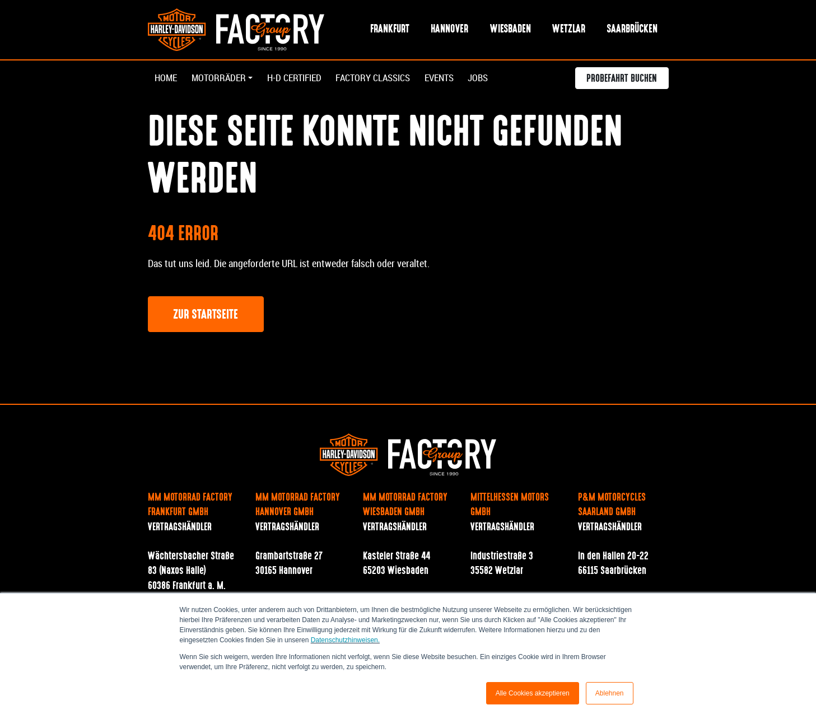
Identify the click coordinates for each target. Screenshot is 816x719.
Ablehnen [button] (609, 693)
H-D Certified (301, 79)
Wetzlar (568, 30)
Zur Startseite (205, 316)
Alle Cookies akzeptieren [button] (533, 693)
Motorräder (221, 79)
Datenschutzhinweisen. (345, 640)
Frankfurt (389, 30)
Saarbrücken (632, 30)
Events (456, 79)
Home (167, 79)
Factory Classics (386, 79)
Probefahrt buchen (621, 80)
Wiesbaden (510, 30)
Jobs (498, 79)
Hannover (449, 30)
